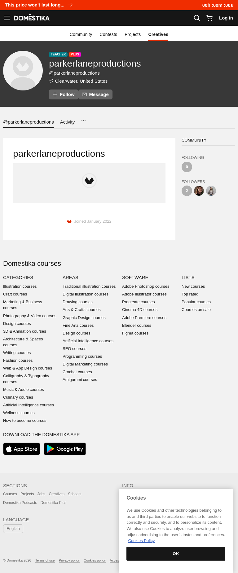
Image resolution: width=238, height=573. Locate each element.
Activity (67, 122)
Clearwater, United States (81, 81)
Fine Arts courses (78, 325)
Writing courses (17, 352)
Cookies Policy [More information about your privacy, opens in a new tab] (141, 540)
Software (135, 277)
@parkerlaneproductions (28, 122)
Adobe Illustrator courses (144, 294)
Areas (70, 277)
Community (81, 34)
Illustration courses (20, 286)
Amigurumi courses (80, 379)
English (13, 528)
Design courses (17, 323)
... (83, 119)
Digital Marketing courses (85, 364)
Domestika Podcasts (20, 503)
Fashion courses (18, 360)
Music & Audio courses (23, 389)
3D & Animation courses (24, 331)
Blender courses (136, 325)
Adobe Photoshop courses (146, 286)
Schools (74, 494)
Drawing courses (78, 302)
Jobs (41, 494)
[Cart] (209, 18)
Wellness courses (19, 412)
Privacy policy (69, 560)
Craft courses (15, 294)
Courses (10, 494)
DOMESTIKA (31, 18)
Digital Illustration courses (85, 294)
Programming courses (82, 356)
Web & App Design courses (27, 368)
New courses (193, 286)
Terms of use (45, 560)
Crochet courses (77, 372)
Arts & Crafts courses (82, 309)
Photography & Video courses (29, 315)
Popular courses (196, 302)
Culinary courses (18, 397)
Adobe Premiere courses (144, 317)
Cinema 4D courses (139, 309)
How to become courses (24, 420)
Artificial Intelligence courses (28, 405)
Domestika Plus (53, 503)
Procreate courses (138, 302)
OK (176, 553)
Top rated (190, 294)
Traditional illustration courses (89, 286)
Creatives (158, 34)
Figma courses (135, 333)
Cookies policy (95, 560)
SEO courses (74, 348)
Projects (133, 34)
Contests (108, 34)
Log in (226, 17)
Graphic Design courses (84, 317)
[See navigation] (7, 18)
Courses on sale (196, 309)
